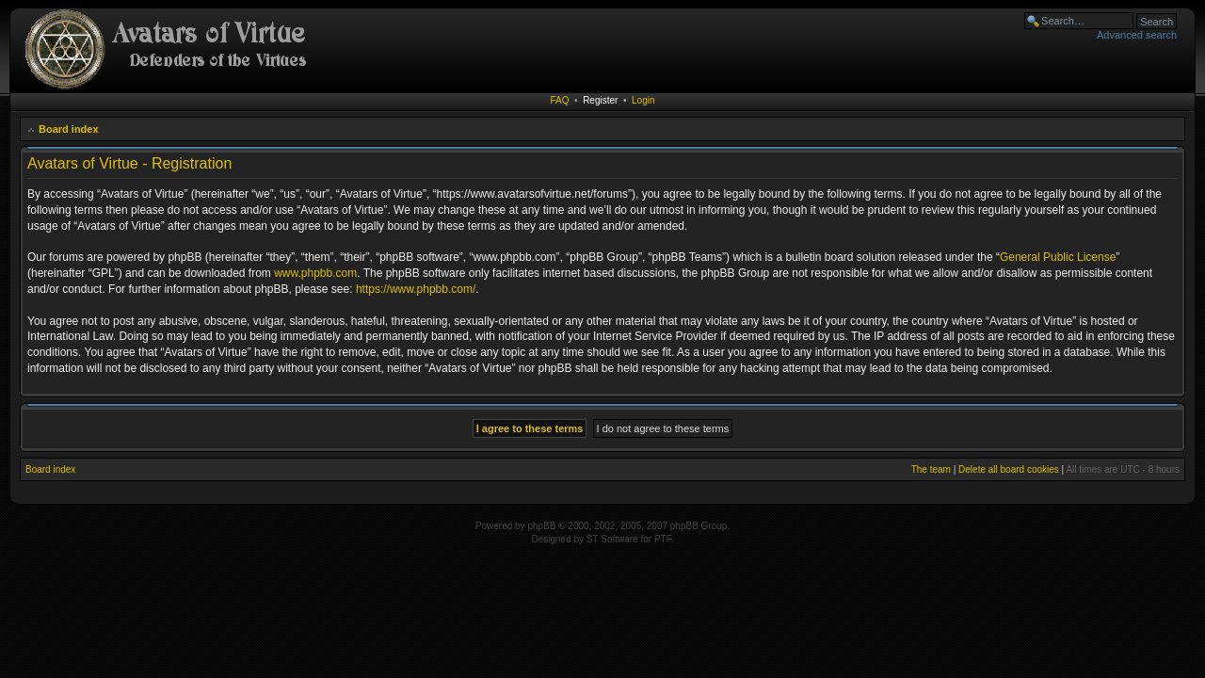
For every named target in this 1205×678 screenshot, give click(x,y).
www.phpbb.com (315, 273)
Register (600, 100)
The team (931, 469)
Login (643, 100)
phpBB (541, 526)
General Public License (1058, 257)
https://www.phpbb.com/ (415, 289)
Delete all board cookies (1008, 469)
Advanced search (1137, 34)
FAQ (560, 100)
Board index (69, 129)
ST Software (612, 539)
